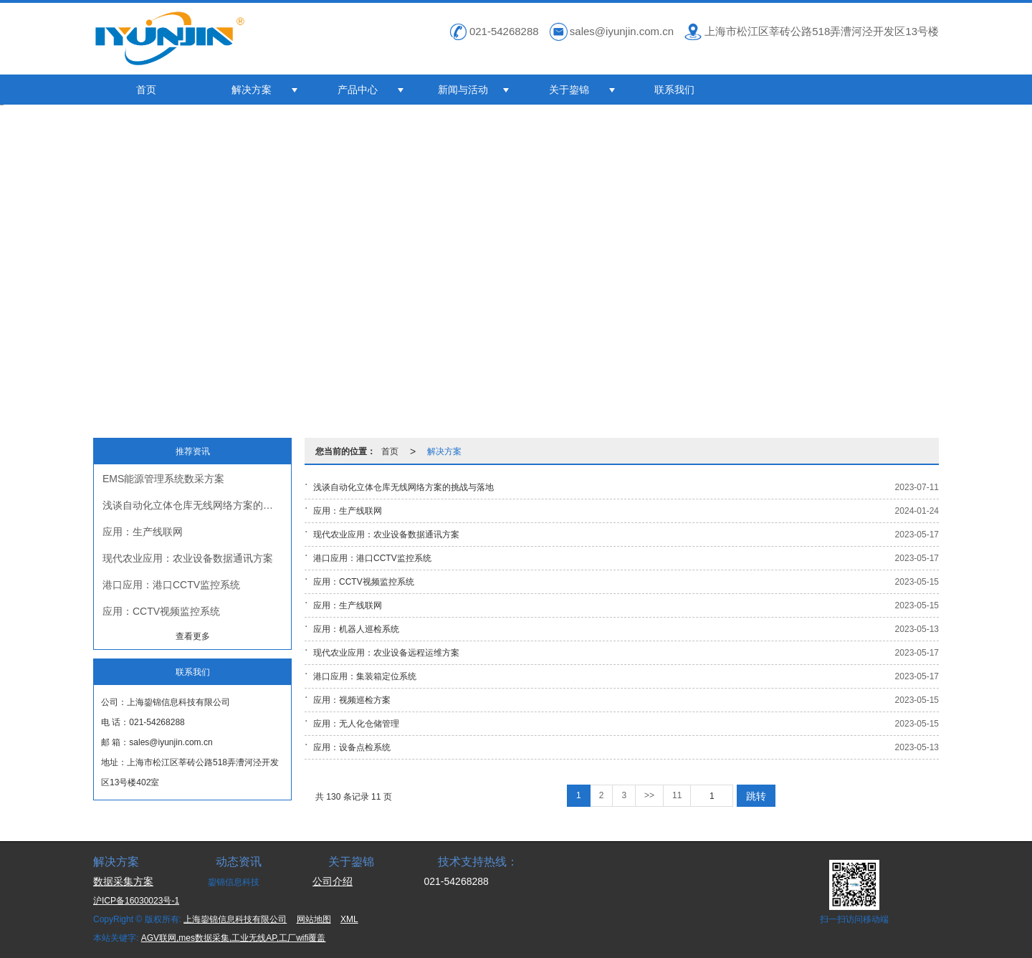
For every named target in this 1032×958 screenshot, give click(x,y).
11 (677, 795)
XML (349, 919)
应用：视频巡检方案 (352, 700)
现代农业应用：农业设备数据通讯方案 (187, 558)
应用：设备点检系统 (352, 747)
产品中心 (358, 89)
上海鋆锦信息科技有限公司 (235, 919)
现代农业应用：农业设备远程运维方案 (386, 653)
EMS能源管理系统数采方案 (163, 478)
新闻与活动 (463, 89)
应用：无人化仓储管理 (356, 724)
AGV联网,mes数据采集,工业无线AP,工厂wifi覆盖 (233, 938)
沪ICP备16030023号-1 (136, 901)
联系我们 (674, 89)
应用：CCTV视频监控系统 (161, 611)
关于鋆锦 (569, 89)
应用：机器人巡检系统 (356, 629)
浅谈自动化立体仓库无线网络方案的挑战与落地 (196, 505)
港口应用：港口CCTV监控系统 (171, 584)
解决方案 (251, 89)
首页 (146, 89)
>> (649, 795)
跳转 (756, 796)
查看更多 (193, 636)
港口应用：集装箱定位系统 (364, 676)
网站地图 (314, 919)
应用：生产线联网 (142, 531)
